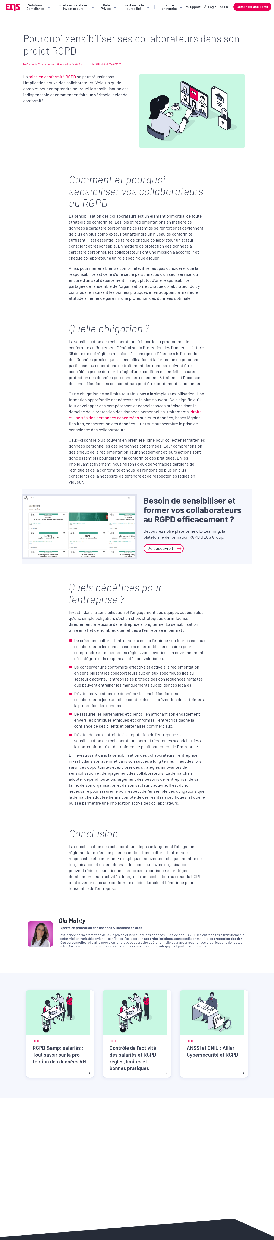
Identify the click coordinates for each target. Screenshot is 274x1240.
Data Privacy (106, 6)
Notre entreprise (170, 6)
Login (212, 7)
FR (226, 7)
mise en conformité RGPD (52, 76)
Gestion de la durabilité (134, 6)
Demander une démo (252, 6)
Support (194, 7)
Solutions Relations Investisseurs (73, 6)
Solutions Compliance (35, 6)
